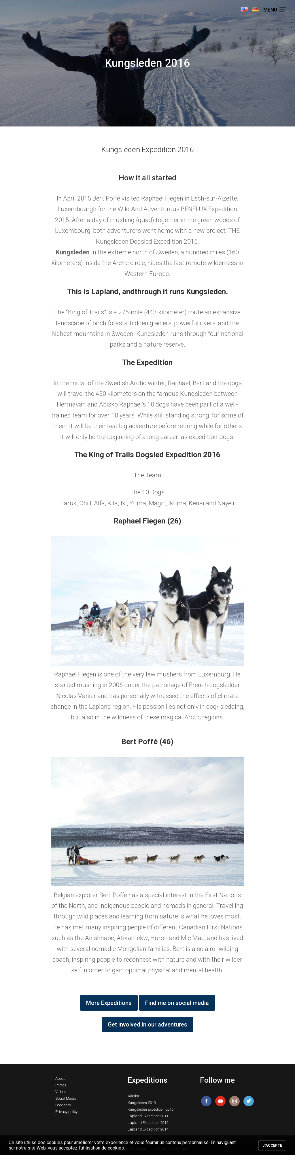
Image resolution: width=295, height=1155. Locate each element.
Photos (60, 1085)
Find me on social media (177, 1002)
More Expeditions (109, 1002)
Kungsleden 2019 (142, 1103)
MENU (274, 10)
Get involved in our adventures (147, 1024)
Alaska (133, 1096)
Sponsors (63, 1105)
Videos (60, 1092)
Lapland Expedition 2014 (148, 1129)
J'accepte (272, 1145)
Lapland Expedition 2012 (148, 1122)
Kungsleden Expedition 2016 (150, 1109)
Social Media (65, 1098)
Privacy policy (66, 1111)
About (60, 1078)
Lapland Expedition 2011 (148, 1116)
